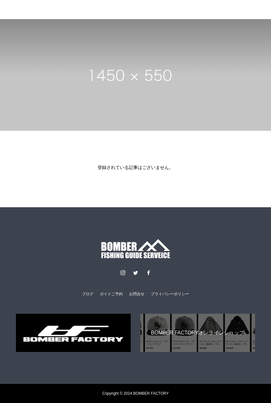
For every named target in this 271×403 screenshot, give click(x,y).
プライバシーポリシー (170, 294)
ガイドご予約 (111, 294)
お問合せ (136, 294)
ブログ (87, 294)
